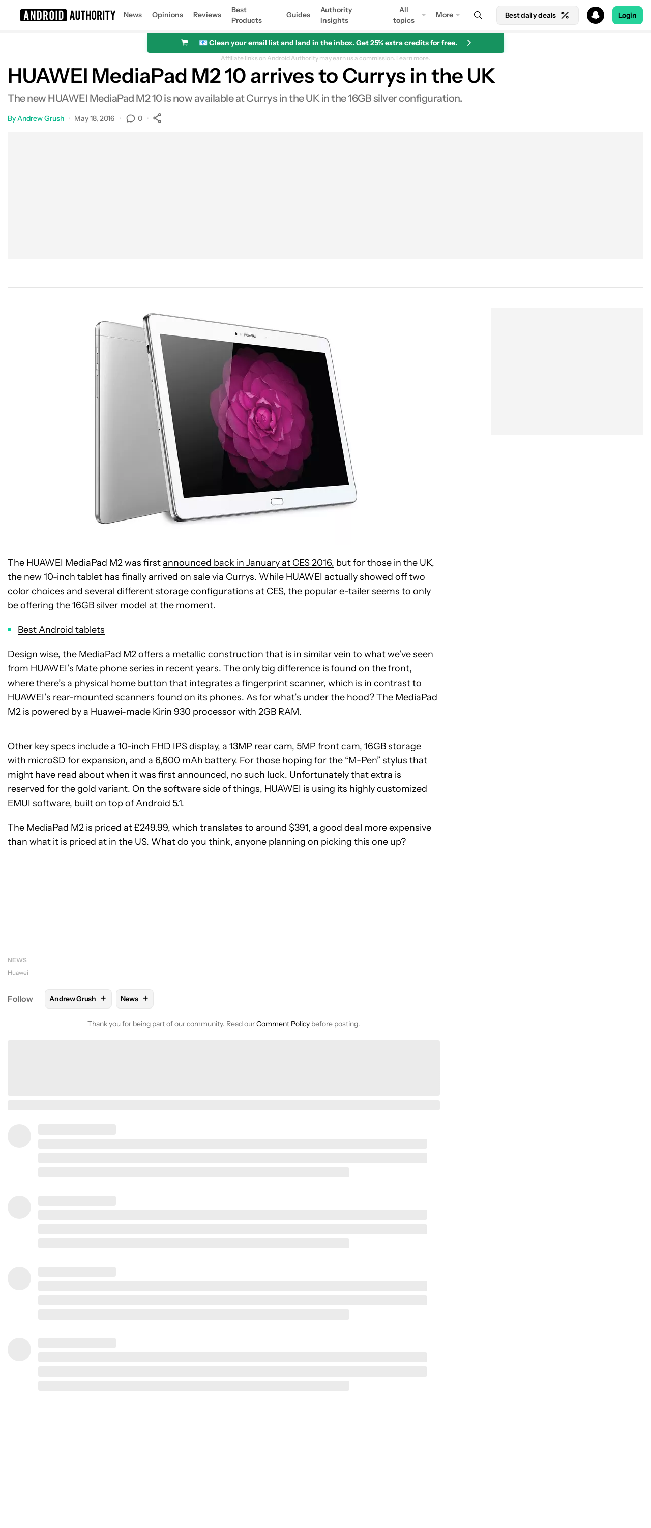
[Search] (478, 15)
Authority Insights (336, 15)
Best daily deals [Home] (537, 15)
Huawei (18, 972)
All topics (404, 15)
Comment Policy (283, 1023)
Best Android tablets (61, 629)
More (444, 14)
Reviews (207, 14)
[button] (325, 15)
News (133, 14)
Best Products (246, 15)
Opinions (167, 14)
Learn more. (413, 58)
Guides (298, 14)
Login (627, 15)
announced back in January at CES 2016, (248, 562)
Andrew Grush (40, 118)
